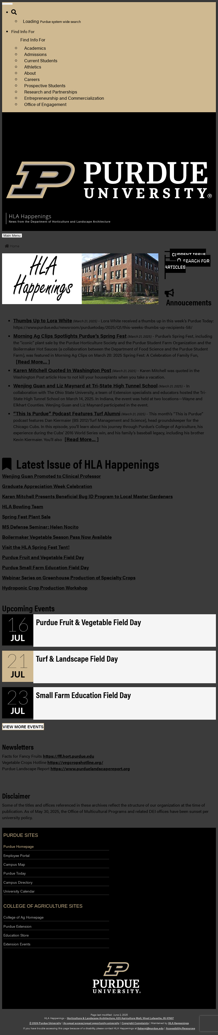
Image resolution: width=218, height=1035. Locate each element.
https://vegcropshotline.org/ (75, 762)
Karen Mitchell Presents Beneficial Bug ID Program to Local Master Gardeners (87, 496)
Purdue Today (14, 873)
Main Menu (12, 235)
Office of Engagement (45, 104)
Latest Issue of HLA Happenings (80, 463)
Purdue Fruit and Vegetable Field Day (43, 557)
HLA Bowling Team (22, 506)
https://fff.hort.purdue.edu (68, 756)
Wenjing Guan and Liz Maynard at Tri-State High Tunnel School (85, 385)
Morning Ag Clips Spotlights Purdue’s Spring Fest (70, 335)
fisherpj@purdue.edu (151, 1028)
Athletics (32, 66)
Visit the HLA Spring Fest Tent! (36, 547)
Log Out (178, 154)
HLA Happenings (178, 1023)
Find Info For (23, 31)
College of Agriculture (191, 135)
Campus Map (14, 864)
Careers (32, 79)
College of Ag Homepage (23, 917)
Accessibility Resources (180, 1028)
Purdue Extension (187, 141)
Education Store (16, 935)
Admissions (35, 54)
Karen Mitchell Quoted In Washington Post (62, 370)
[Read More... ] (33, 361)
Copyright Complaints (135, 1023)
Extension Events (16, 943)
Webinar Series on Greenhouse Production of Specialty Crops (68, 577)
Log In (176, 147)
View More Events (23, 727)
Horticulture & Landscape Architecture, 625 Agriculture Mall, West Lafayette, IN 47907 (120, 1018)
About (30, 73)
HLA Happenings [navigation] (30, 216)
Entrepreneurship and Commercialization (64, 98)
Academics (35, 48)
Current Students (40, 60)
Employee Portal (16, 855)
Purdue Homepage (18, 846)
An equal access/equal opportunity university (91, 1023)
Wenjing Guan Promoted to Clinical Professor (51, 476)
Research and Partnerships (50, 91)
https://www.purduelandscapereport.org (90, 768)
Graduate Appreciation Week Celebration (47, 486)
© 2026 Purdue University (45, 1023)
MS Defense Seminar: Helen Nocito (40, 526)
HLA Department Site (190, 129)
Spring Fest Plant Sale (26, 516)
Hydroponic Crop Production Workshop (45, 587)
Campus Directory (18, 882)
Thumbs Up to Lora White (42, 320)
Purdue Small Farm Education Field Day (45, 567)
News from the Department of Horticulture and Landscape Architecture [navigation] (59, 221)
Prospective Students (44, 85)
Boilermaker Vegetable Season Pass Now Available (57, 537)
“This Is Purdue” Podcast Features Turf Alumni (66, 413)
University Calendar (19, 891)
